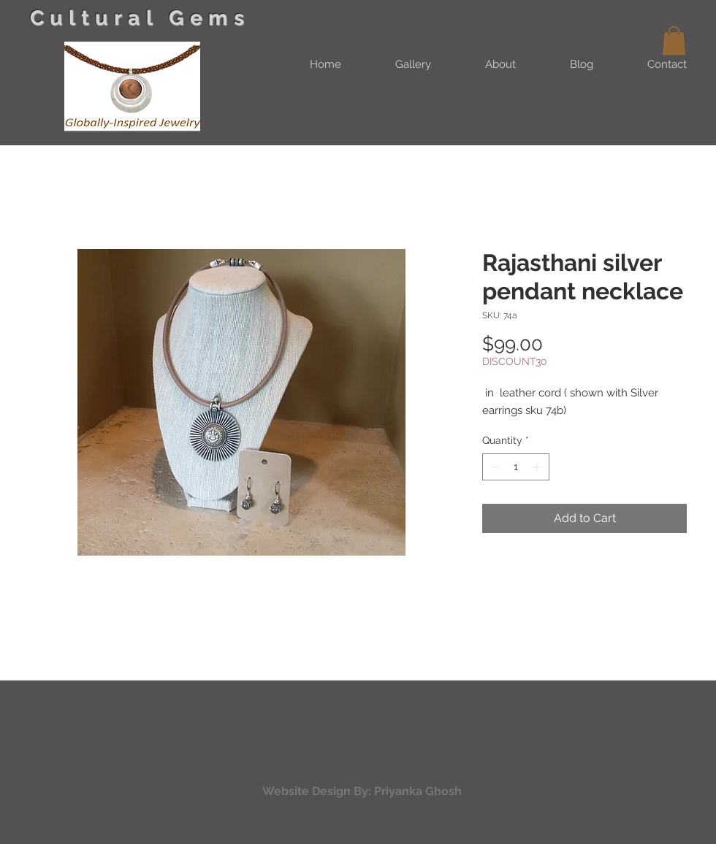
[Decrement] (493, 467)
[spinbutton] (516, 467)
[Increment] (538, 467)
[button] (674, 40)
